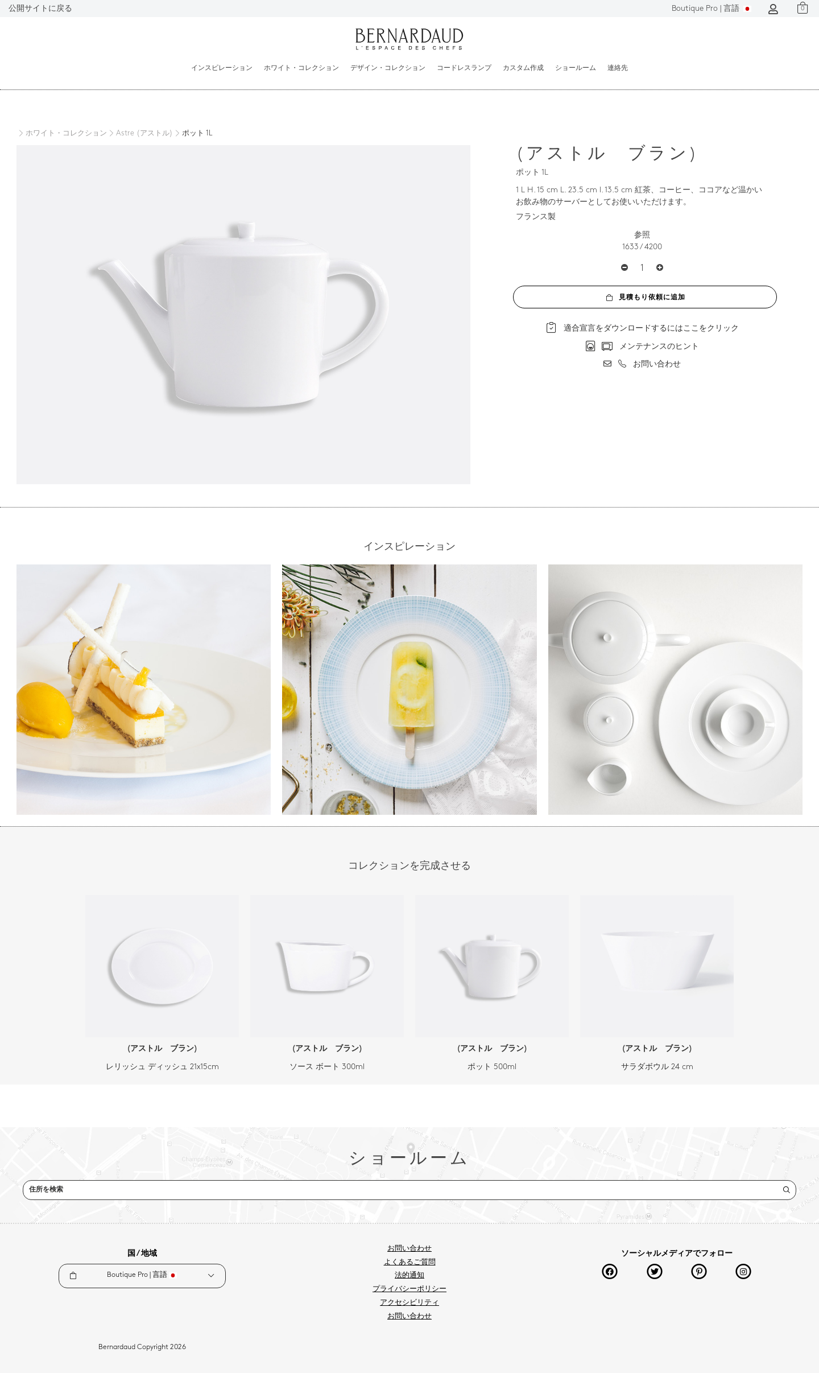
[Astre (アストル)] (140, 133)
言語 (711, 9)
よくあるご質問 (410, 1262)
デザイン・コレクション (387, 68)
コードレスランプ (464, 68)
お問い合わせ (409, 1249)
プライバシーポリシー (409, 1289)
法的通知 (409, 1275)
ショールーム (575, 68)
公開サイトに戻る (40, 9)
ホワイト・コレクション (301, 68)
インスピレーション (222, 68)
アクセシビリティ (409, 1303)
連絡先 (617, 68)
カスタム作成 (523, 68)
